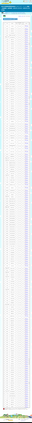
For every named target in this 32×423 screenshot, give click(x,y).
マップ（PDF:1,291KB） (26, 26)
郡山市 (7, 126)
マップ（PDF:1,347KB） (26, 149)
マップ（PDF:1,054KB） (26, 266)
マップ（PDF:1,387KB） (26, 140)
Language (26, 1)
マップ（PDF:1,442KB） (26, 152)
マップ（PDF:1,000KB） (26, 185)
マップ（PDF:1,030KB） (26, 121)
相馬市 (7, 192)
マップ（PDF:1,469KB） (26, 143)
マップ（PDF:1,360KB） (26, 133)
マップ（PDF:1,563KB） (26, 188)
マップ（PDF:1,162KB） (26, 316)
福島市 (7, 26)
